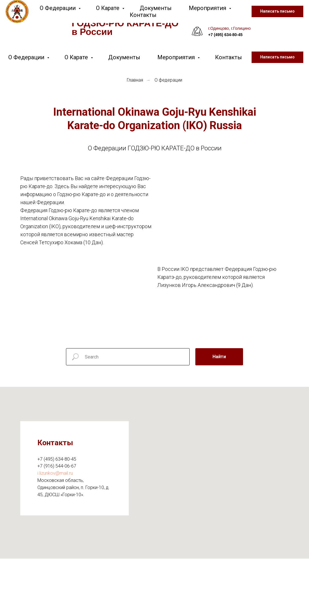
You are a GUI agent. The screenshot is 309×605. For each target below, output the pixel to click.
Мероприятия (176, 57)
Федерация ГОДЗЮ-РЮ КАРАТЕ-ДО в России (125, 23)
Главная (135, 80)
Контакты (228, 57)
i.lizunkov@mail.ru (55, 473)
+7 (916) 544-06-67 (56, 466)
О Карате (77, 57)
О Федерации (27, 57)
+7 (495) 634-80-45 (56, 459)
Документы (124, 57)
